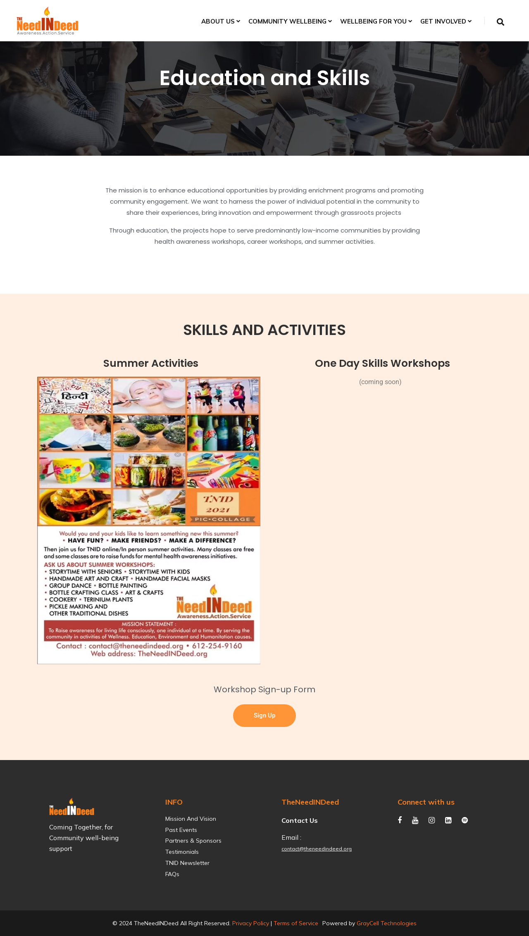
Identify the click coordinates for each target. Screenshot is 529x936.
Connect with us (426, 802)
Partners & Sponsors (193, 840)
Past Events (181, 830)
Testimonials (182, 851)
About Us (218, 21)
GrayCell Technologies (387, 923)
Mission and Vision (190, 818)
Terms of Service (296, 923)
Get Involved (443, 21)
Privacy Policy (250, 923)
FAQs (172, 874)
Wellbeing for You (373, 21)
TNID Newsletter (187, 863)
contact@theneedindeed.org (316, 849)
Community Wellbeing (287, 21)
